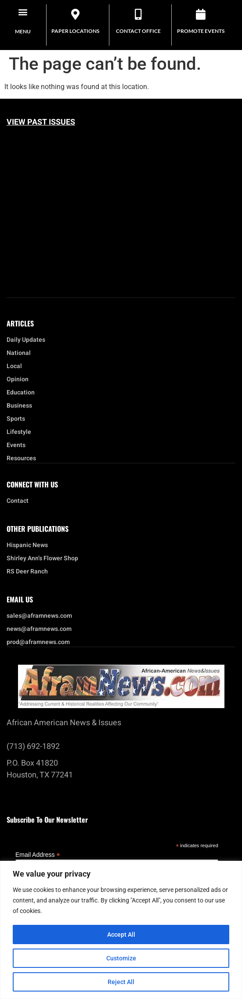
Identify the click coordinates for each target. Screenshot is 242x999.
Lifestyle (21, 432)
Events (18, 445)
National (21, 353)
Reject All (121, 981)
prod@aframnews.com (38, 642)
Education (21, 392)
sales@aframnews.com (39, 616)
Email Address (37, 854)
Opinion (18, 379)
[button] (23, 11)
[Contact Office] (138, 14)
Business (19, 405)
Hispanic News (27, 545)
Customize (121, 958)
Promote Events (200, 31)
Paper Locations (75, 31)
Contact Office (138, 31)
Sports (16, 419)
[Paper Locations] (75, 14)
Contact (18, 501)
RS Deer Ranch (27, 571)
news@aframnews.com (39, 629)
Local (16, 366)
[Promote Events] (200, 14)
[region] (121, 930)
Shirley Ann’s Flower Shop (42, 558)
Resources (21, 458)
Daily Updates (26, 340)
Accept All (121, 934)
